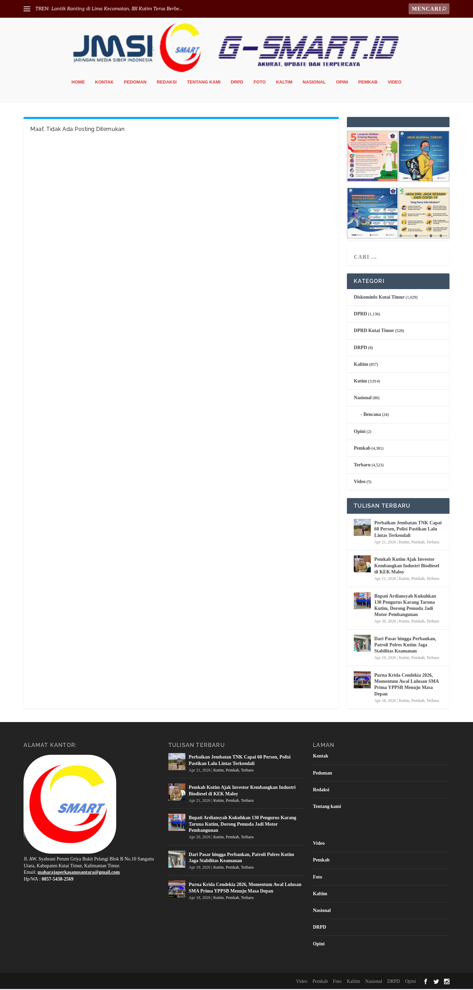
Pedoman (135, 83)
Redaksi (167, 83)
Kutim (360, 382)
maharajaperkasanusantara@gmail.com (78, 873)
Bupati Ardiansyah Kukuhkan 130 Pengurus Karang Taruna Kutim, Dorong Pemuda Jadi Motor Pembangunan (405, 606)
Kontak (104, 83)
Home (78, 83)
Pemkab (367, 83)
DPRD (360, 315)
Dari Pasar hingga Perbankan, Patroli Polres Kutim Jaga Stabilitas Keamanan (405, 646)
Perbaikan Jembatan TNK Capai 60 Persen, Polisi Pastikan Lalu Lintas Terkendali (408, 530)
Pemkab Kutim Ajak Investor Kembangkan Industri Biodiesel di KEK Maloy (406, 566)
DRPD (237, 83)
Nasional (314, 83)
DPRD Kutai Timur (374, 331)
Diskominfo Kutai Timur (379, 298)
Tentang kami (203, 83)
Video (394, 83)
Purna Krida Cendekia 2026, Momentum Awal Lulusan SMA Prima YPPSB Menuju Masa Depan (406, 686)
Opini (342, 83)
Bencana (372, 415)
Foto (260, 83)
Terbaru (362, 466)
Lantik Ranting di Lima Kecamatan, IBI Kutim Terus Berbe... (116, 9)
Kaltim (284, 83)
